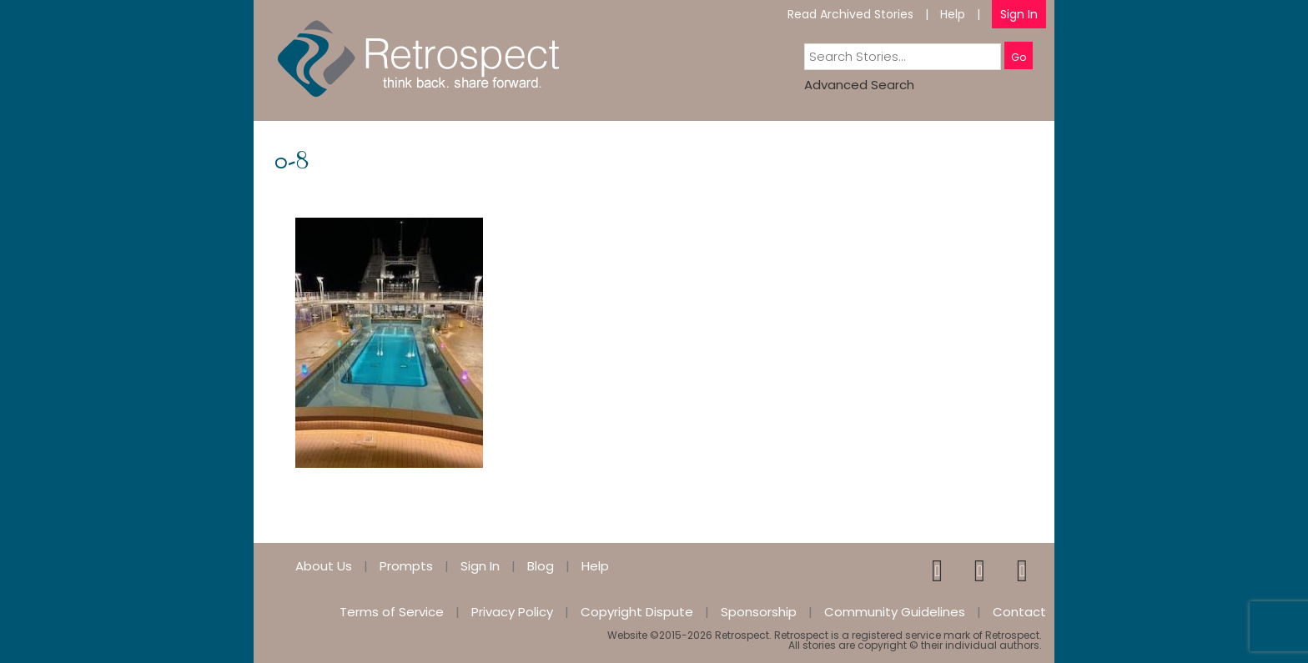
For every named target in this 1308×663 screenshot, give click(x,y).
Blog (540, 566)
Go (1018, 57)
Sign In (1019, 14)
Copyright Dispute (637, 611)
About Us (323, 566)
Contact (1019, 611)
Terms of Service (392, 611)
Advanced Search (859, 84)
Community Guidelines (894, 611)
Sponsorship (759, 611)
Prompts (406, 566)
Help (952, 14)
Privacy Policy (512, 611)
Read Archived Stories (850, 14)
